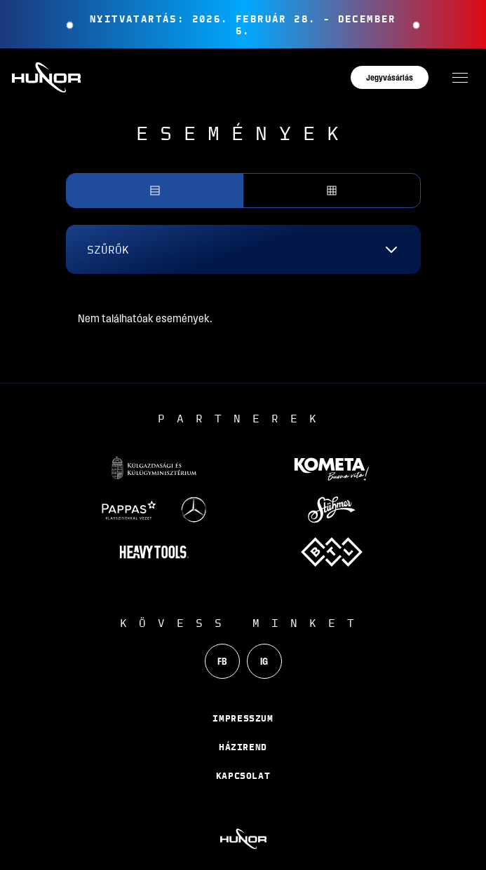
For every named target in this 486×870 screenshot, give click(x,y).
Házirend (243, 746)
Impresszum (243, 718)
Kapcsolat (243, 775)
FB (222, 661)
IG (264, 661)
